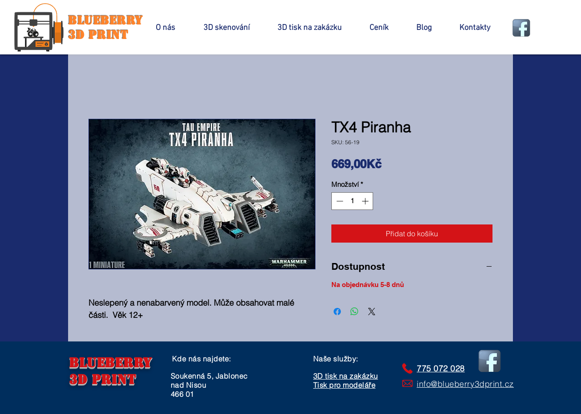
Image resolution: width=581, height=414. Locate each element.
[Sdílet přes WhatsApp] (354, 311)
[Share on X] (371, 311)
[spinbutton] (352, 201)
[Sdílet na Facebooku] (337, 311)
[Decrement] (339, 201)
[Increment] (366, 201)
